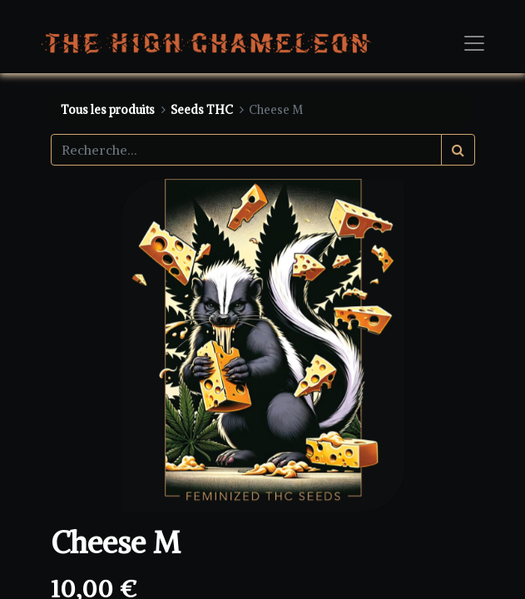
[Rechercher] (458, 150)
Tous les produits (108, 109)
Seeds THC (202, 109)
